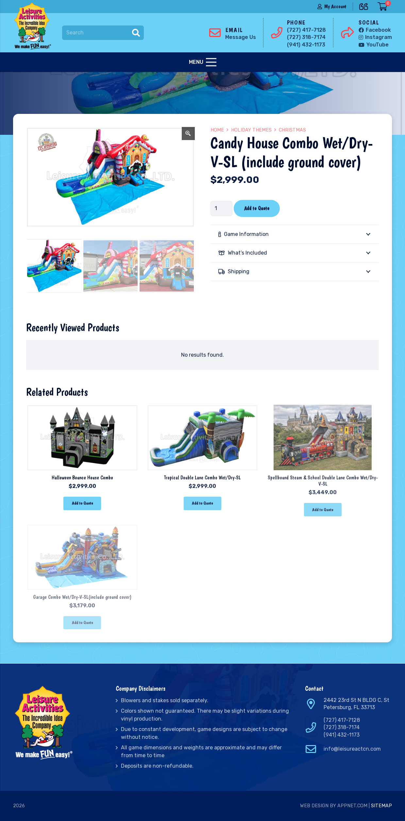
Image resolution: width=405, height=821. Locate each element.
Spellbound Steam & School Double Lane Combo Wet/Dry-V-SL (323, 480)
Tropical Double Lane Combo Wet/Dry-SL (202, 477)
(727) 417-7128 (342, 720)
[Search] (103, 33)
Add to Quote (256, 208)
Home (217, 130)
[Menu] (203, 62)
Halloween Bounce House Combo (82, 477)
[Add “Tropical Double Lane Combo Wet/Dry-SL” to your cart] (202, 503)
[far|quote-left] (365, 5)
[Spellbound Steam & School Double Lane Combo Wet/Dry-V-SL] (323, 409)
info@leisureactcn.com (352, 749)
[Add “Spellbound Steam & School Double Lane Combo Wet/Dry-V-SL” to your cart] (323, 509)
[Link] (34, 26)
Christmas (292, 130)
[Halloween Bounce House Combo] (82, 409)
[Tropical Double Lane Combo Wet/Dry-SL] (202, 409)
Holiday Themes (251, 130)
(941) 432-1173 (342, 735)
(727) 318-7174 (342, 727)
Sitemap (381, 806)
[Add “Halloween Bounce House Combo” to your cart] (82, 503)
